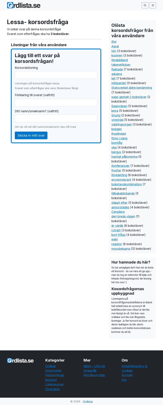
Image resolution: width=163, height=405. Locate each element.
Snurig (115, 115)
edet (114, 239)
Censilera (118, 212)
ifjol (113, 42)
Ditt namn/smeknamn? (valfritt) (37, 111)
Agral (115, 46)
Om (124, 380)
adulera (116, 74)
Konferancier (120, 166)
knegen (116, 129)
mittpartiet (118, 83)
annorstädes (120, 207)
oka (114, 147)
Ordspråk (89, 370)
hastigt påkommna (124, 157)
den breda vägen (123, 216)
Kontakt (127, 375)
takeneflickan (120, 65)
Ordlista (88, 401)
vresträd (117, 120)
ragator (116, 244)
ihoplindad (118, 134)
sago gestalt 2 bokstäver (129, 97)
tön (113, 51)
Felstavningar (54, 375)
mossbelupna (120, 249)
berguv (116, 152)
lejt (113, 78)
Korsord (51, 380)
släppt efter (119, 203)
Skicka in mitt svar (31, 135)
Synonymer (53, 370)
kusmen (116, 55)
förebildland (119, 60)
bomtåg (116, 143)
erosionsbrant (121, 180)
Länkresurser (54, 384)
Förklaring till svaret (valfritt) (35, 95)
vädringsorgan (121, 124)
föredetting (119, 175)
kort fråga (118, 235)
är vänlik (117, 226)
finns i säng (119, 138)
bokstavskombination (126, 184)
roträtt (116, 230)
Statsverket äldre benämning (131, 88)
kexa (114, 111)
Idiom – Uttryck (94, 366)
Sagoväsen (119, 106)
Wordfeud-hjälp (94, 375)
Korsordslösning (26, 68)
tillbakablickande (123, 193)
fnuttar (116, 170)
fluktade (117, 69)
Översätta (52, 389)
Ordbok (50, 366)
